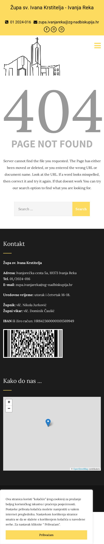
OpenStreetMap (80, 469)
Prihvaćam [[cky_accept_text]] (46, 535)
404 (53, 110)
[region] (46, 517)
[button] (48, 423)
